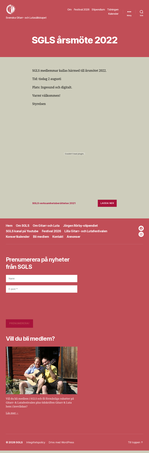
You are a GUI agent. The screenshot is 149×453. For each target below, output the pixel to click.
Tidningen (113, 10)
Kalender (113, 15)
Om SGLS (22, 228)
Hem (9, 228)
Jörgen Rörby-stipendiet (80, 228)
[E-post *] (41, 291)
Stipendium (98, 10)
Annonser (73, 239)
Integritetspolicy (35, 444)
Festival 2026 (81, 10)
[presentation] (18, 308)
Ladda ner (107, 205)
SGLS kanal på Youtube (22, 233)
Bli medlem (41, 239)
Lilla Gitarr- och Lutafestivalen (85, 233)
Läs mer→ (12, 415)
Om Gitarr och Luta (46, 228)
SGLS (19, 444)
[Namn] (41, 281)
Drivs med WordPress (61, 444)
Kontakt (57, 239)
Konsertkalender (18, 239)
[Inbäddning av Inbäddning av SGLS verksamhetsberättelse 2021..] (74, 156)
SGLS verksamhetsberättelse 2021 (54, 205)
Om (69, 10)
